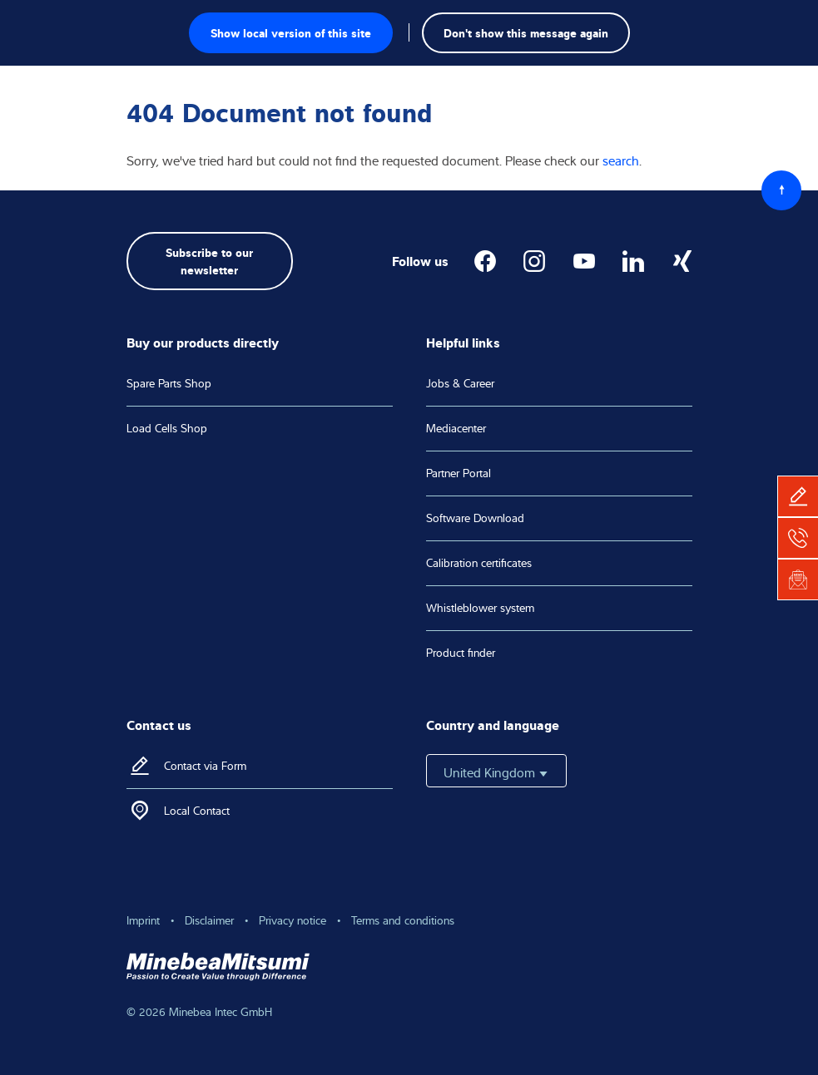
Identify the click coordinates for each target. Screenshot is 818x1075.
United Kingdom (496, 772)
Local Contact (197, 810)
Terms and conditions (402, 920)
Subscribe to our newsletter (209, 260)
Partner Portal (458, 473)
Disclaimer (209, 920)
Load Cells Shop (166, 428)
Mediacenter (456, 428)
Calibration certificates (479, 563)
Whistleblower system (480, 607)
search (620, 160)
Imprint (143, 920)
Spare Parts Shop (168, 383)
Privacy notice (292, 920)
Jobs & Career (460, 383)
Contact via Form (205, 765)
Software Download (475, 518)
